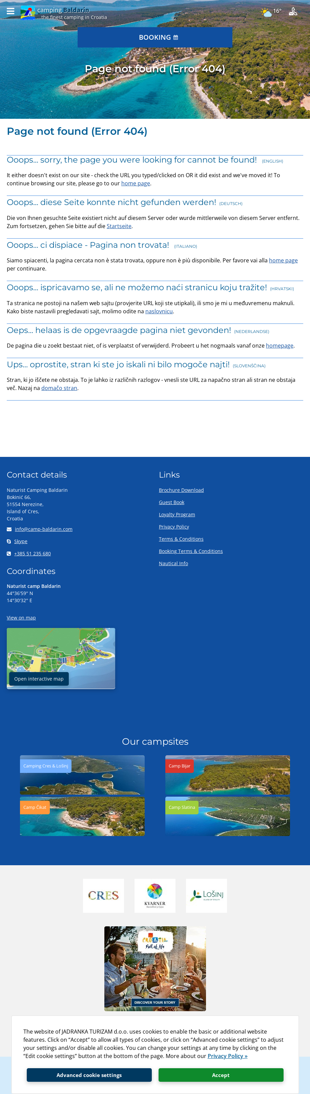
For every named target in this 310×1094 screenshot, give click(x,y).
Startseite (119, 226)
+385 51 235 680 (29, 553)
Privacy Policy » (228, 1056)
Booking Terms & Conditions (191, 551)
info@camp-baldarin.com (40, 529)
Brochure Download (181, 490)
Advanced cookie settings (89, 1075)
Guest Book (171, 502)
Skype (17, 541)
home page (135, 183)
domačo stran (59, 388)
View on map (21, 617)
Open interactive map (39, 678)
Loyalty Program (177, 514)
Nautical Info (173, 563)
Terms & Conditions (181, 539)
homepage (279, 345)
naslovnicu (159, 311)
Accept (221, 1075)
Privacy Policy (174, 526)
